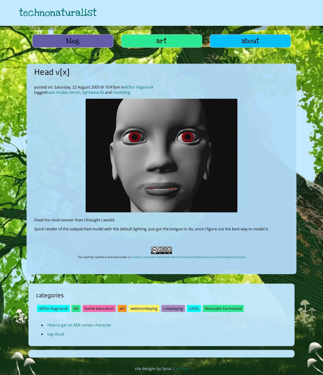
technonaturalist (58, 13)
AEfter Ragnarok (139, 87)
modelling (121, 92)
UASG (194, 308)
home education (99, 308)
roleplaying (173, 308)
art (161, 40)
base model (56, 92)
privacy (182, 368)
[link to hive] (269, 13)
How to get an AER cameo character (79, 325)
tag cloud (55, 334)
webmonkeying (143, 308)
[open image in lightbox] (161, 211)
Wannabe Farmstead (223, 308)
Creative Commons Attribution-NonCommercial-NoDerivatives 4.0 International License (188, 257)
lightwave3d (93, 92)
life (76, 308)
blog (72, 40)
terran (75, 92)
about (250, 40)
